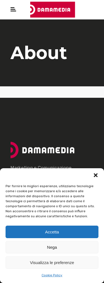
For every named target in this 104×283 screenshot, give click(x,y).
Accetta (52, 232)
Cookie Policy (52, 275)
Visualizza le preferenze (52, 262)
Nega (52, 247)
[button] (95, 175)
